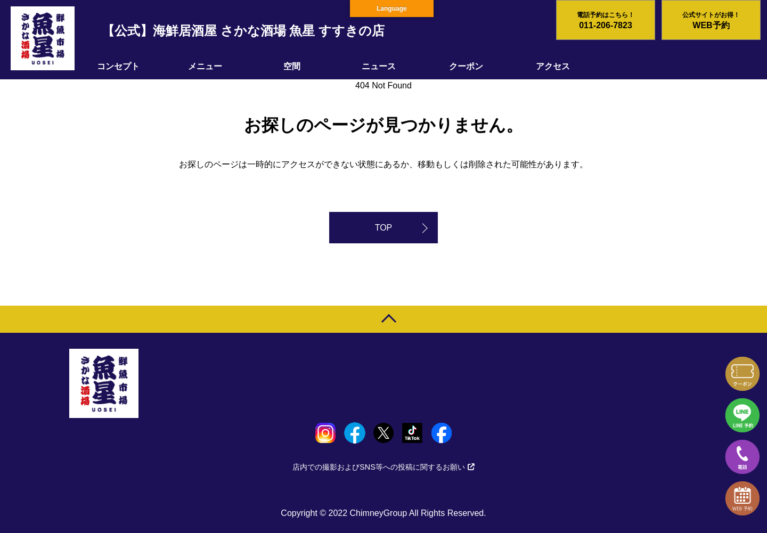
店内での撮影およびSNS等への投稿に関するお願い (383, 467)
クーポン (466, 66)
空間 (291, 66)
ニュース (379, 66)
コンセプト (118, 66)
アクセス (553, 66)
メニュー (205, 66)
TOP (384, 227)
